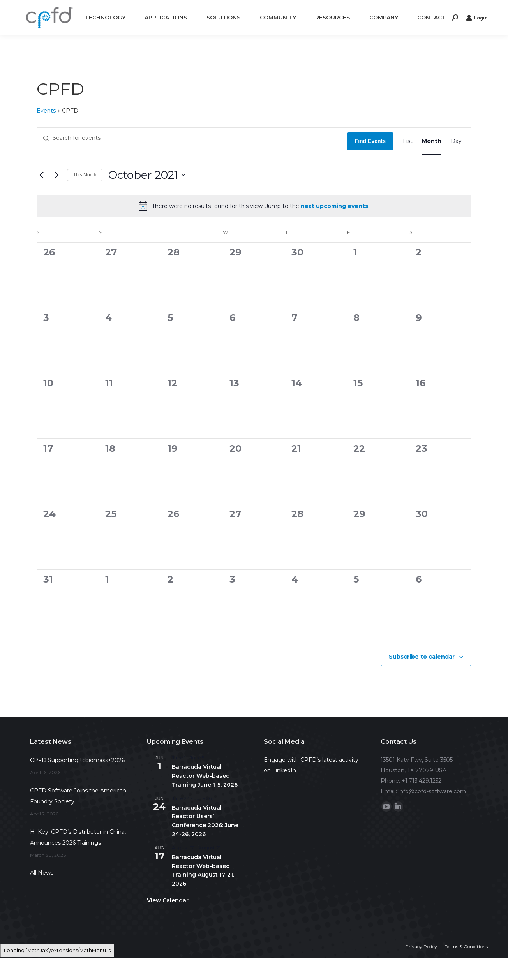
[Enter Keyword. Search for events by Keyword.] (192, 138)
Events (46, 110)
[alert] (254, 206)
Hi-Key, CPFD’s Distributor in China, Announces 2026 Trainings (78, 837)
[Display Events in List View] (408, 141)
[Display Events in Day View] (456, 141)
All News (41, 872)
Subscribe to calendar (422, 656)
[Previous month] (41, 175)
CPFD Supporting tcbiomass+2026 (77, 760)
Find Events (370, 141)
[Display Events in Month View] (431, 141)
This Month (84, 175)
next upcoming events (334, 206)
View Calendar (168, 900)
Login (477, 17)
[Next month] (56, 175)
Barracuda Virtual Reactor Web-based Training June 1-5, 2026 (205, 775)
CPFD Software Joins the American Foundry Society (78, 796)
